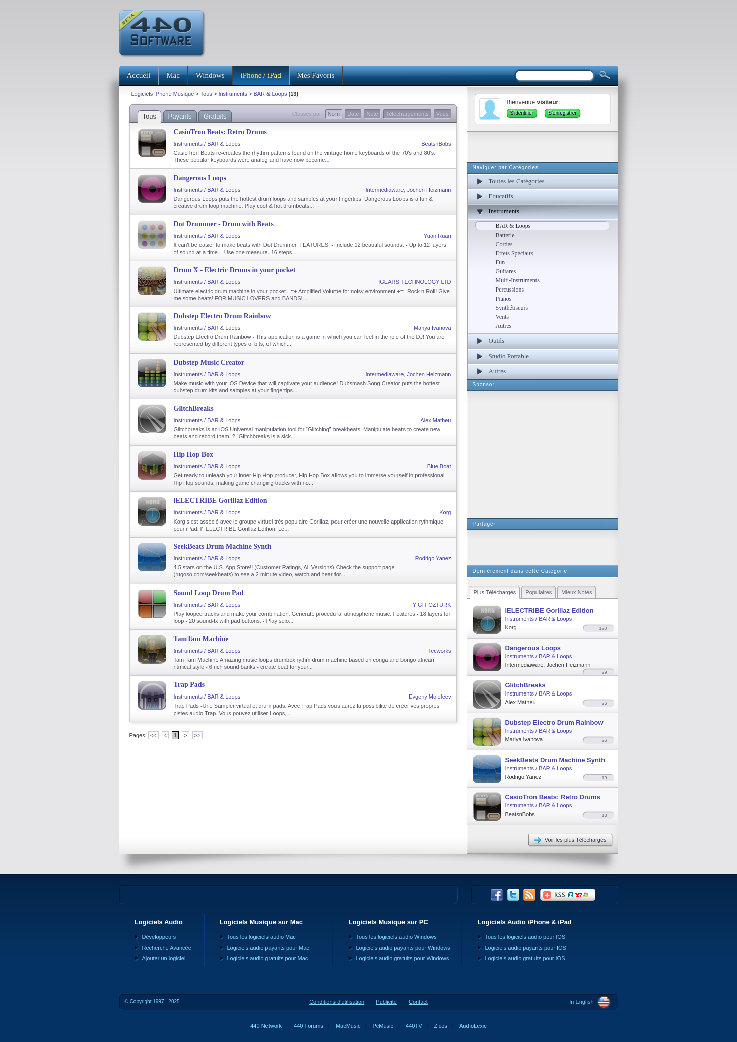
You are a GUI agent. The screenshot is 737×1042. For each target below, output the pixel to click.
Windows (210, 75)
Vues (442, 114)
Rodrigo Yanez (433, 558)
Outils (497, 340)
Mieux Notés (576, 592)
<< (153, 735)
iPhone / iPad (261, 75)
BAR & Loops (513, 225)
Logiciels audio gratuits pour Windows (402, 958)
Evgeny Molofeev (430, 696)
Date (353, 114)
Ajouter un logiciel (164, 958)
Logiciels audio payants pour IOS (525, 948)
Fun (500, 262)
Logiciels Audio (159, 922)
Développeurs (159, 937)
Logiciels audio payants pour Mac (268, 948)
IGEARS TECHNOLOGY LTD (414, 282)
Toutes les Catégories (517, 181)
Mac (173, 75)
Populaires (538, 592)
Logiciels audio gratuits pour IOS (525, 958)
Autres (504, 325)
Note (372, 114)
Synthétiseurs (512, 307)
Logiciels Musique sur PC (388, 922)
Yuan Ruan (437, 236)
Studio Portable (509, 356)
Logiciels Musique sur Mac (261, 922)
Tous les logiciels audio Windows (396, 937)
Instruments (504, 211)
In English (581, 1002)
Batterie (505, 235)
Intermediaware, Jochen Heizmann (408, 190)
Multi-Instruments (518, 280)
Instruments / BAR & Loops (207, 144)
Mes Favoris (316, 75)
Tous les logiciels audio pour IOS (525, 937)
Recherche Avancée (166, 948)
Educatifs (501, 196)
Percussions (510, 289)
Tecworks (439, 651)
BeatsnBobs (436, 144)
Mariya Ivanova (432, 328)
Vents (502, 316)
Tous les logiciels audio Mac (261, 937)
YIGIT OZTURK (432, 605)
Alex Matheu (435, 420)
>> (197, 735)
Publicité (386, 1002)
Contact (418, 1002)
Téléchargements (407, 114)
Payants (180, 116)
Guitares (506, 271)
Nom (334, 114)
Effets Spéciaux (514, 253)
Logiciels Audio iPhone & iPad (525, 922)
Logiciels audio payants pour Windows (403, 948)
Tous (206, 94)
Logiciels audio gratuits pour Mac (267, 958)
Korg (445, 512)
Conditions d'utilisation (336, 1002)
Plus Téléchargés (495, 592)
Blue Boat (439, 466)
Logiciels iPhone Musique (162, 94)
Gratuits (215, 116)
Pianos (504, 298)
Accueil (139, 75)
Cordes (504, 244)
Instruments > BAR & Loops (252, 94)
